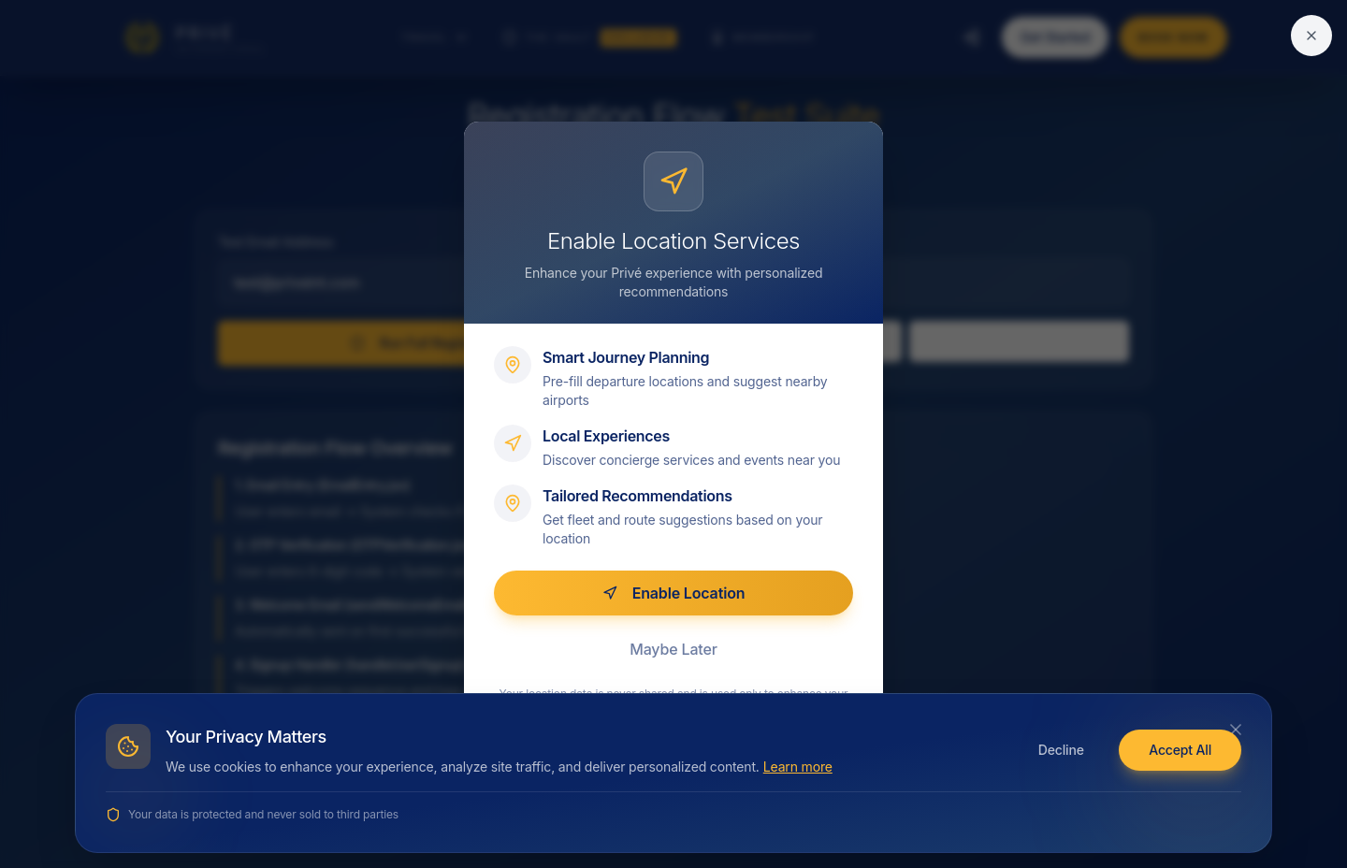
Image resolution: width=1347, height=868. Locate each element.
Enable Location (674, 593)
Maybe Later (673, 649)
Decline (1061, 750)
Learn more (798, 766)
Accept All (1180, 750)
